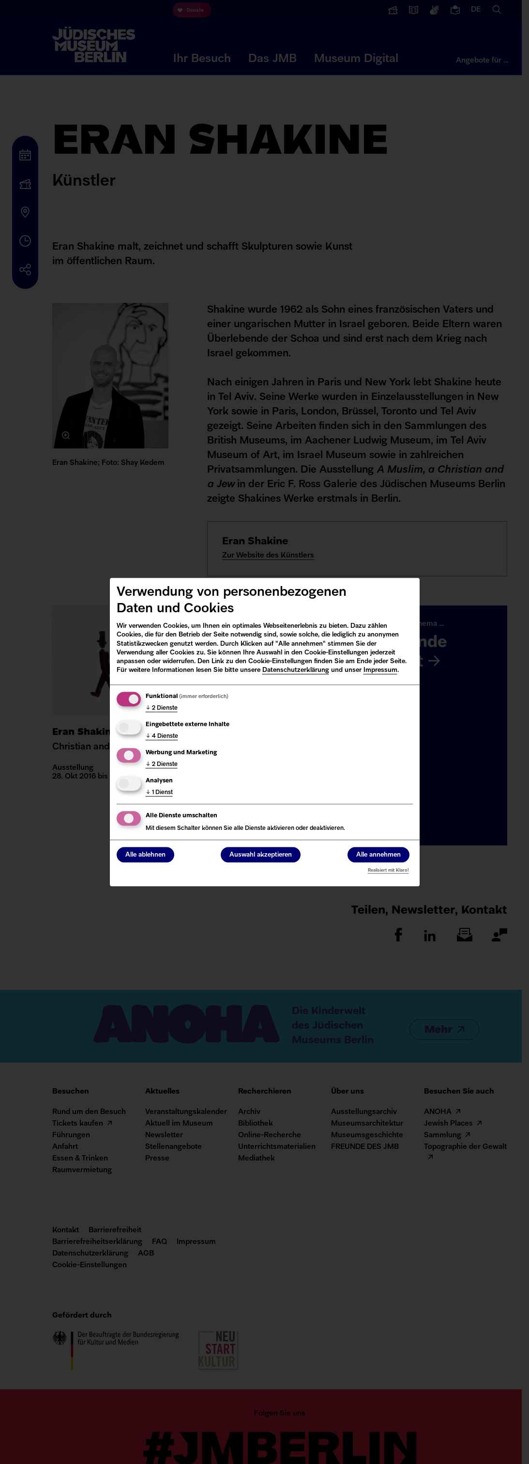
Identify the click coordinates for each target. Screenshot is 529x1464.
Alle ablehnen (145, 855)
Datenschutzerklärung (295, 670)
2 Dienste (162, 708)
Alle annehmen (378, 855)
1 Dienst (159, 793)
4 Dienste (162, 736)
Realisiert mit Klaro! (388, 870)
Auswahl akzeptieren (260, 855)
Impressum (380, 670)
